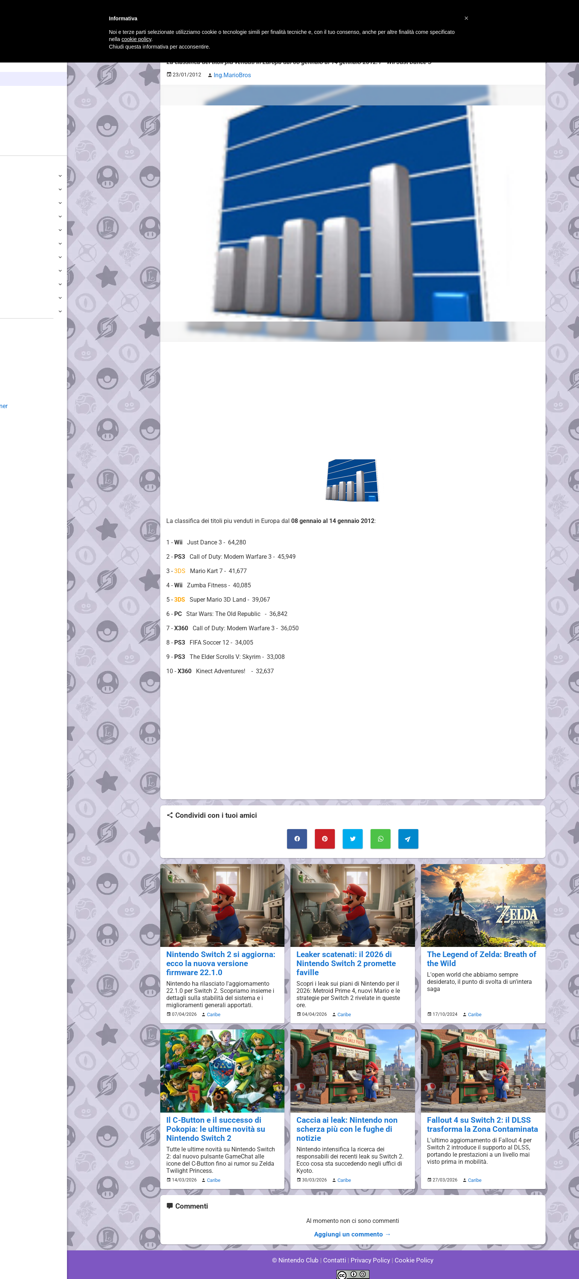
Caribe (212, 1009)
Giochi (19, 106)
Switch (15, 189)
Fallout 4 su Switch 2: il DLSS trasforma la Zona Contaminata (477, 1118)
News (18, 78)
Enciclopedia (27, 92)
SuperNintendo (26, 270)
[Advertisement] (352, 398)
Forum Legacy (25, 392)
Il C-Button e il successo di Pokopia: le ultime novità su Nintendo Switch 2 (211, 1123)
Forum (19, 148)
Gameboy (19, 284)
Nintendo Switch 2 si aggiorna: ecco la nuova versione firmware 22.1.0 (218, 959)
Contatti (336, 1252)
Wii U (13, 202)
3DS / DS (18, 216)
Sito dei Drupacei (28, 433)
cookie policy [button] (136, 39)
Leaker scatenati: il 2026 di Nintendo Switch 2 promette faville (352, 954)
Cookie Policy (411, 1252)
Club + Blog (26, 134)
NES (11, 297)
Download (19, 365)
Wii (10, 229)
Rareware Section (29, 419)
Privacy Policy (369, 1252)
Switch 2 (17, 175)
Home (18, 65)
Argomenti (24, 120)
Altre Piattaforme (29, 311)
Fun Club (17, 379)
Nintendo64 (21, 257)
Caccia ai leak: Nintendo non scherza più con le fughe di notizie (351, 1118)
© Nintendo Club (299, 1252)
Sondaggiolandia (28, 338)
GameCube (21, 243)
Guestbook (20, 351)
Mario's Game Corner (34, 406)
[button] (466, 18)
